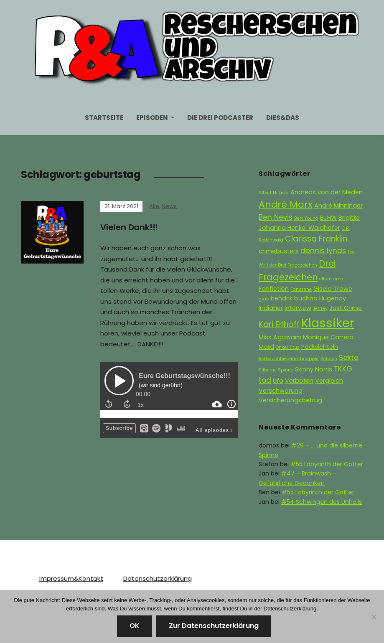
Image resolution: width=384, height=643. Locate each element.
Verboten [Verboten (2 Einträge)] (299, 380)
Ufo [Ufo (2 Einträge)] (278, 380)
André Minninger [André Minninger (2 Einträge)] (338, 205)
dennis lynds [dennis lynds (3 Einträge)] (323, 251)
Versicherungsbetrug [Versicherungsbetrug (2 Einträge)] (290, 400)
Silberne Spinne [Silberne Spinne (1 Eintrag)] (276, 370)
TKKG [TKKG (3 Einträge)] (343, 369)
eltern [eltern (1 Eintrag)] (325, 279)
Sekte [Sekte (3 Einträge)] (349, 358)
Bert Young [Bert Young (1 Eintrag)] (306, 218)
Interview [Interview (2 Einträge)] (298, 308)
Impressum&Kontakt (71, 578)
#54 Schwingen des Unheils (321, 502)
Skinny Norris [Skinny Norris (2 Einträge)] (313, 369)
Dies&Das (282, 117)
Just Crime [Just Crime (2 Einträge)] (345, 308)
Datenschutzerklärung (157, 578)
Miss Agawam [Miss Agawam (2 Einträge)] (280, 337)
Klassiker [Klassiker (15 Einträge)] (327, 322)
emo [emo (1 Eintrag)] (338, 279)
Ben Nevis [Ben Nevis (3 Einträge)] (275, 217)
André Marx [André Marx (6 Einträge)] (286, 204)
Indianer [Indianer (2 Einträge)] (271, 308)
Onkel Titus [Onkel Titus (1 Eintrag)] (288, 347)
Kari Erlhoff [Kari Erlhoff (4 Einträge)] (279, 324)
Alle (154, 206)
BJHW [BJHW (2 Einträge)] (328, 217)
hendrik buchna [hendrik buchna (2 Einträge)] (294, 298)
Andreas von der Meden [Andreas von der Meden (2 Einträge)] (326, 192)
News (169, 206)
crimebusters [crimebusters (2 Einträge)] (279, 251)
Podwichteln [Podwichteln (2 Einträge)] (319, 347)
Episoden (152, 117)
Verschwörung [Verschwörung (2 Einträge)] (281, 390)
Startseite (104, 117)
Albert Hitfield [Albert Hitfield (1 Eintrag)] (274, 193)
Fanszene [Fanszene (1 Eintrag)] (301, 289)
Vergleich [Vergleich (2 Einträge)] (329, 380)
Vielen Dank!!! (129, 227)
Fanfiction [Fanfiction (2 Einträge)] (274, 289)
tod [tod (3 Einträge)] (265, 380)
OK (135, 625)
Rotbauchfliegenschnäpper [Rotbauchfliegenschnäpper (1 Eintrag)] (289, 359)
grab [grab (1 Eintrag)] (264, 299)
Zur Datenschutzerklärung (214, 625)
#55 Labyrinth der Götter (326, 464)
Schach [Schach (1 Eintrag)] (328, 359)
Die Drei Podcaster (220, 117)
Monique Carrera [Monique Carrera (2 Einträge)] (328, 337)
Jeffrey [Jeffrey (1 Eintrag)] (320, 308)
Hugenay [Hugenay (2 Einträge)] (332, 298)
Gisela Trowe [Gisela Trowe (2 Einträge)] (332, 289)
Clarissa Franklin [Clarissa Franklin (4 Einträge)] (316, 238)
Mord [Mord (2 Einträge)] (266, 347)
